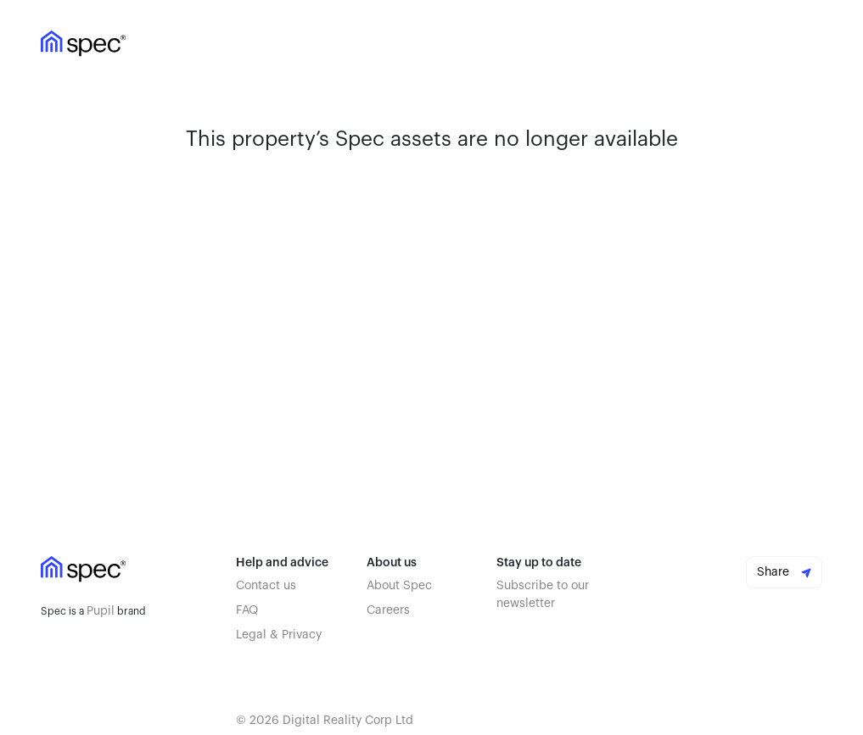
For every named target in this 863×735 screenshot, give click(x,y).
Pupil (101, 611)
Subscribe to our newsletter (542, 595)
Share (784, 572)
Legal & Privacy (279, 635)
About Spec (399, 586)
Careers (388, 610)
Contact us (266, 586)
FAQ (247, 610)
